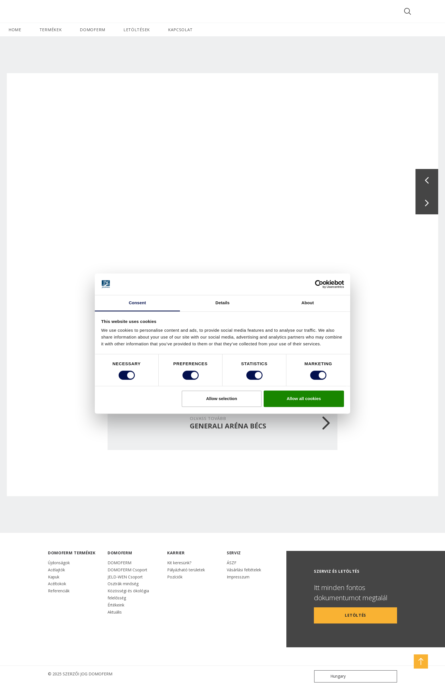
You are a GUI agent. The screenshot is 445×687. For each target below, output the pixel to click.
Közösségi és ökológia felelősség (128, 594)
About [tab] (307, 303)
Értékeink (116, 605)
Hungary (331, 676)
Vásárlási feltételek (244, 569)
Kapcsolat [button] (180, 29)
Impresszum (238, 577)
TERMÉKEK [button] (50, 29)
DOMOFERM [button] (92, 29)
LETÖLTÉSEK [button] (136, 29)
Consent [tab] (137, 303)
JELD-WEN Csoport (125, 577)
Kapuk (53, 577)
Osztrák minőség (123, 583)
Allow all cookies (304, 398)
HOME (15, 29)
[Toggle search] (407, 11)
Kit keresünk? (179, 562)
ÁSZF (231, 562)
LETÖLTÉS (355, 615)
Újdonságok (59, 562)
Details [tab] (222, 303)
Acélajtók (56, 569)
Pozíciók (174, 577)
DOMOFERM (119, 562)
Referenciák (59, 590)
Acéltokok (57, 583)
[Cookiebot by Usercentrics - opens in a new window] (319, 284)
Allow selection (221, 398)
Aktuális (115, 612)
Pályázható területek (186, 569)
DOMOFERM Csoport (127, 569)
